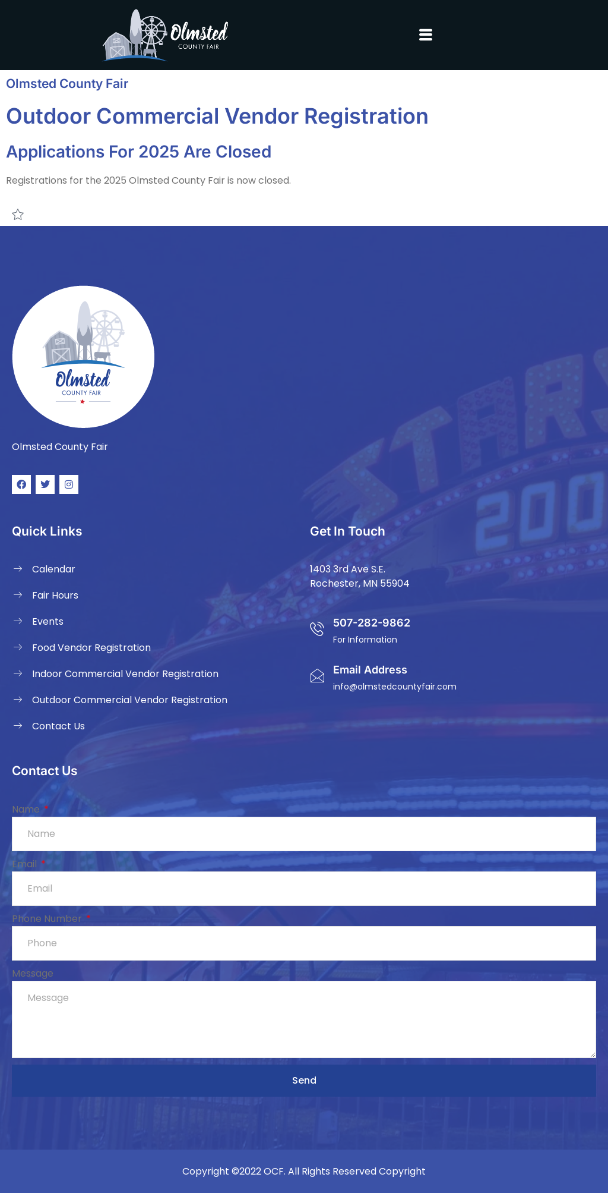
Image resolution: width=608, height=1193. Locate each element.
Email (25, 864)
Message (32, 973)
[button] (425, 35)
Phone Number (48, 919)
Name (27, 809)
